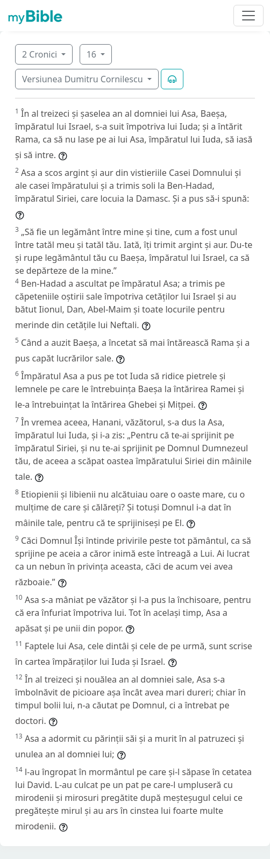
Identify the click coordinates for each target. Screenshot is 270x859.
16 (92, 54)
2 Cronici (40, 54)
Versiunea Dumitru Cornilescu (83, 79)
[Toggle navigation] (248, 15)
